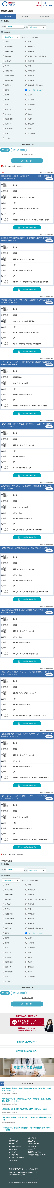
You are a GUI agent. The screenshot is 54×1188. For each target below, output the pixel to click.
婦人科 (7, 90)
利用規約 (30, 1149)
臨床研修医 (31, 133)
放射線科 (8, 114)
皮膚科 (7, 95)
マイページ (12, 1152)
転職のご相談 (13, 1149)
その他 (7, 138)
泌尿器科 (31, 100)
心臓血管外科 (9, 75)
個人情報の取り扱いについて (37, 1155)
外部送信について (33, 1152)
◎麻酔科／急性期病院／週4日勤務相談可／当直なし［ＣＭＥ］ (25, 1109)
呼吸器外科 (31, 71)
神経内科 (8, 56)
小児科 (30, 95)
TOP (10, 1138)
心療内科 (31, 61)
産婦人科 (8, 109)
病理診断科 (9, 119)
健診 (6, 133)
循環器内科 (31, 46)
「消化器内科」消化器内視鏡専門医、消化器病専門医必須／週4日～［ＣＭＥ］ (26, 1129)
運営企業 (30, 1141)
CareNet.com (32, 1144)
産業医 (30, 128)
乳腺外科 (31, 75)
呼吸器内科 (9, 46)
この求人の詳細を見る (27, 227)
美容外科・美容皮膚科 (35, 85)
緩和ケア (8, 124)
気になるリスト (13, 1155)
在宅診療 (31, 124)
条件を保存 (5, 150)
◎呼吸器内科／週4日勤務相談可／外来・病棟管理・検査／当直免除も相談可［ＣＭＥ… (26, 1100)
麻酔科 (30, 114)
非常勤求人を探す (14, 1144)
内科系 (7, 42)
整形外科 (31, 80)
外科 (29, 66)
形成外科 (8, 85)
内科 (29, 42)
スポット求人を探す (15, 1146)
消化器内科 (9, 51)
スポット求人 (44, 16)
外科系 (7, 66)
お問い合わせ (32, 1138)
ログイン (30, 1158)
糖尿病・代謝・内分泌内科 (37, 56)
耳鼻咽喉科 (31, 104)
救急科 (30, 119)
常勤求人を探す (13, 1141)
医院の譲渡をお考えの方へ (27, 1051)
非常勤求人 (26, 16)
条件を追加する (27, 144)
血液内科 (8, 61)
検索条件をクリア (27, 154)
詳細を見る (49, 179)
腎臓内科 (31, 51)
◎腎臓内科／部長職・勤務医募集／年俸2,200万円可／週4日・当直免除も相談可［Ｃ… (26, 1089)
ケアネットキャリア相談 (16, 1158)
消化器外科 (9, 71)
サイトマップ (32, 1146)
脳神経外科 (9, 80)
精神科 (7, 100)
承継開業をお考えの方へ (27, 1042)
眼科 (6, 104)
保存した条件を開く (18, 150)
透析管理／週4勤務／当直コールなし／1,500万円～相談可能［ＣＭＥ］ (26, 1118)
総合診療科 (9, 128)
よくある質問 (13, 1160)
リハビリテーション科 (35, 90)
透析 (29, 109)
